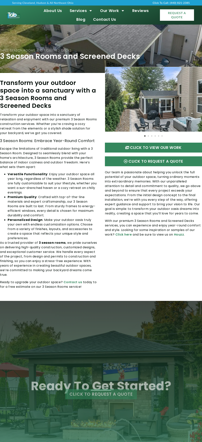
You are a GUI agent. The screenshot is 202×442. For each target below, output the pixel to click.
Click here (123, 234)
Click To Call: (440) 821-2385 (171, 2)
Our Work (112, 10)
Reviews (140, 10)
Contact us (73, 282)
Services (81, 10)
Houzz (179, 234)
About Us (53, 10)
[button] (144, 136)
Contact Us (104, 19)
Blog (80, 19)
